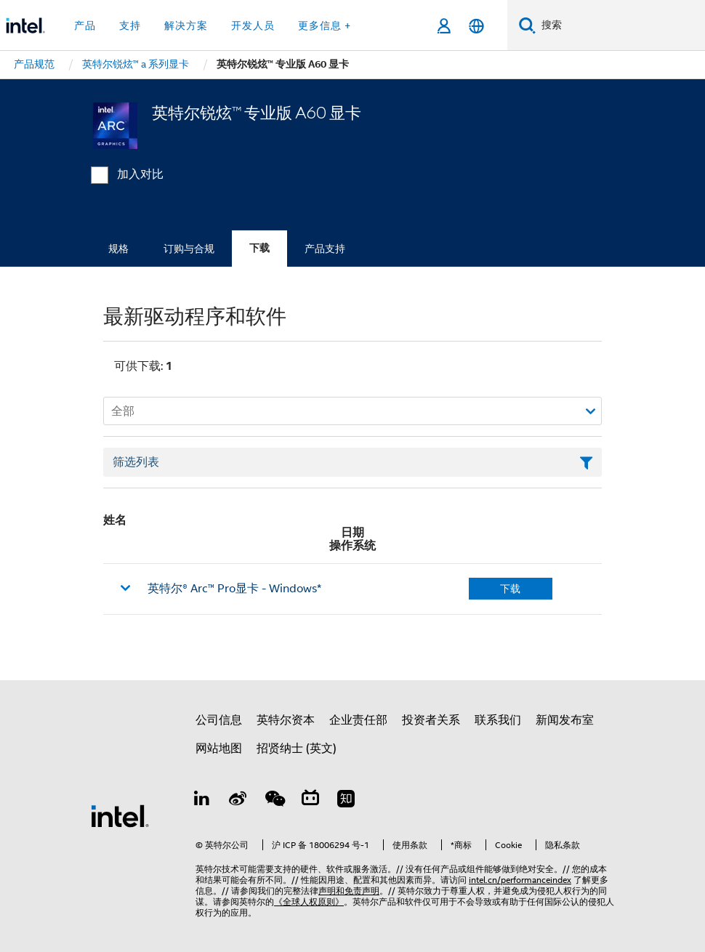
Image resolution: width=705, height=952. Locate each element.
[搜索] (527, 25)
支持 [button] (130, 25)
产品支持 (325, 248)
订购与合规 (189, 248)
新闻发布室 (565, 720)
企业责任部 (358, 720)
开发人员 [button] (253, 25)
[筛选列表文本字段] (352, 462)
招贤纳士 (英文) (297, 748)
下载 (259, 248)
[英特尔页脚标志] (120, 815)
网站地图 (219, 748)
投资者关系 (431, 720)
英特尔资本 (286, 720)
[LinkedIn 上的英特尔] (202, 801)
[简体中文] (476, 26)
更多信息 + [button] (324, 25)
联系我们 (498, 720)
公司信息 (219, 720)
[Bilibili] (310, 801)
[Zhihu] (346, 801)
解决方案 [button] (186, 25)
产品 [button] (85, 25)
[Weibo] (238, 801)
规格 (118, 248)
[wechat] (274, 801)
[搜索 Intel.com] (620, 25)
